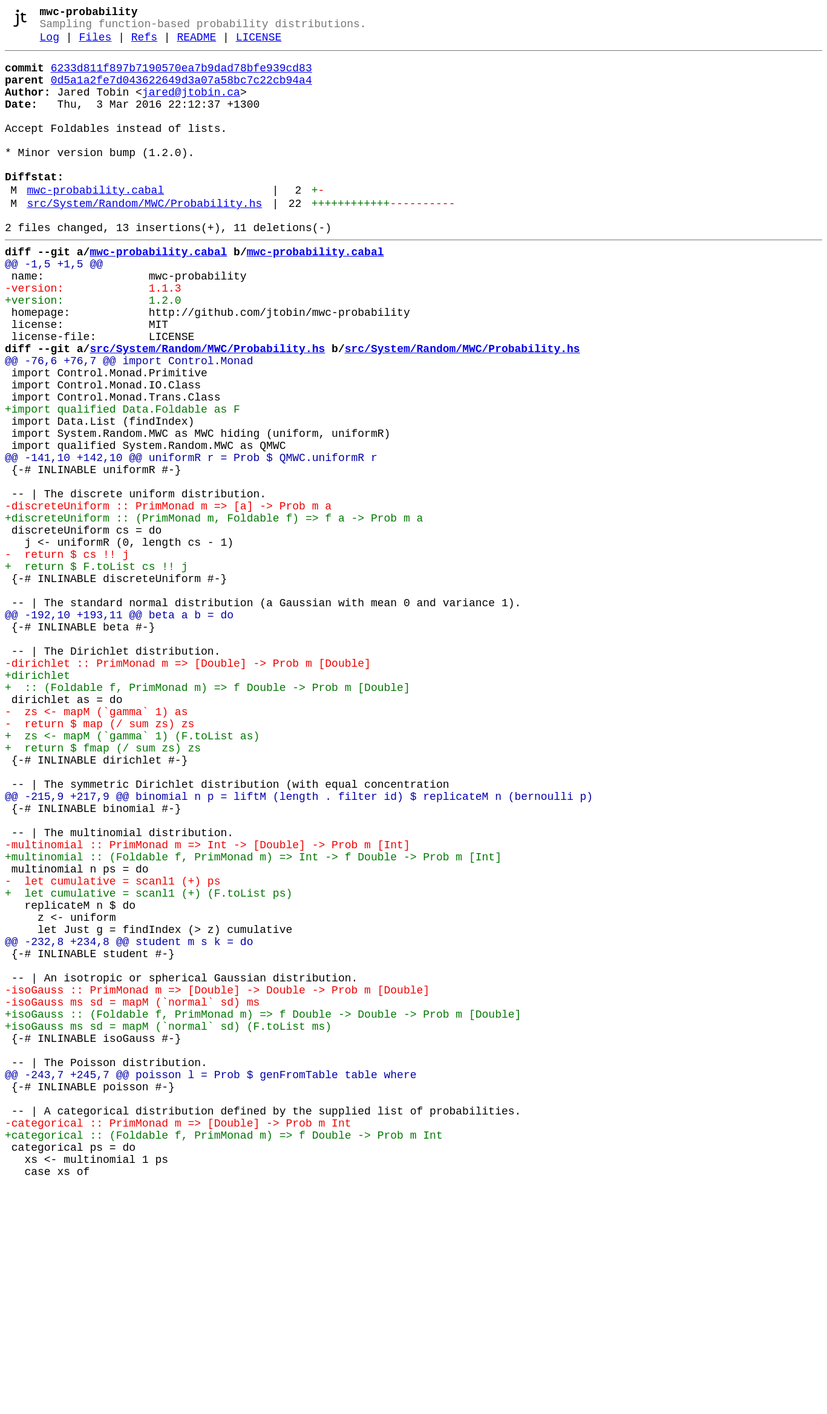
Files (95, 43)
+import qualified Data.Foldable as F (122, 481)
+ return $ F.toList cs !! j (96, 670)
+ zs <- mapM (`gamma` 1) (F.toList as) (132, 873)
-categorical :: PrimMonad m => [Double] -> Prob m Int (178, 1338)
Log (49, 43)
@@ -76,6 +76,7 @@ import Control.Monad (129, 423)
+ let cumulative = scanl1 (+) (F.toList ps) (148, 1062)
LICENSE (259, 43)
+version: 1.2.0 (93, 350)
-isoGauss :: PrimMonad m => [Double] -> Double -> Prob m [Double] (217, 1178)
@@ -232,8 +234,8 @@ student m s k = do (129, 1120)
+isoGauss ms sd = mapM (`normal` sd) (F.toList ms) (168, 1221)
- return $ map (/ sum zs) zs (99, 858)
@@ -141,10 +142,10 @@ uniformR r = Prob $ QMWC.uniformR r (191, 539)
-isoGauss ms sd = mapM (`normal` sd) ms (132, 1192)
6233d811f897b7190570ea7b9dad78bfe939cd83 (181, 77)
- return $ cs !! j (67, 655)
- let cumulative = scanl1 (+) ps (112, 1047)
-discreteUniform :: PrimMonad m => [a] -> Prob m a (168, 597)
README (196, 43)
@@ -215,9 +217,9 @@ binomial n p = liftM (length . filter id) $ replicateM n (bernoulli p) (299, 945)
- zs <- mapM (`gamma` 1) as (96, 844)
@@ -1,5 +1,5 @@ (54, 306)
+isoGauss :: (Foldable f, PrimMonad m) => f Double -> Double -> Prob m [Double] (263, 1207)
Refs (144, 43)
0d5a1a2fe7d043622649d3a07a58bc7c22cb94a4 (181, 91)
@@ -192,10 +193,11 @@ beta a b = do (119, 728)
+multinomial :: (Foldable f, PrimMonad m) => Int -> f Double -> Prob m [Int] (253, 1018)
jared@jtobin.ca (191, 106)
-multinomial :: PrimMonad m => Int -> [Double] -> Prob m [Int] (207, 1004)
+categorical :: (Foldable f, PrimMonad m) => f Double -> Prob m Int (224, 1352)
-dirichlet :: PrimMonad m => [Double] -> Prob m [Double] (188, 786)
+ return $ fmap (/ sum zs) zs (103, 887)
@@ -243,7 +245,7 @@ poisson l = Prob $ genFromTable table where (210, 1279)
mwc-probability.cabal (95, 223)
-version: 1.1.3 (93, 336)
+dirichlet (37, 800)
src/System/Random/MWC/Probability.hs (144, 239)
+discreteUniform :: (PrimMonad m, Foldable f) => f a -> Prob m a (214, 611)
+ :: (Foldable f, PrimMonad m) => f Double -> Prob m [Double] (207, 815)
